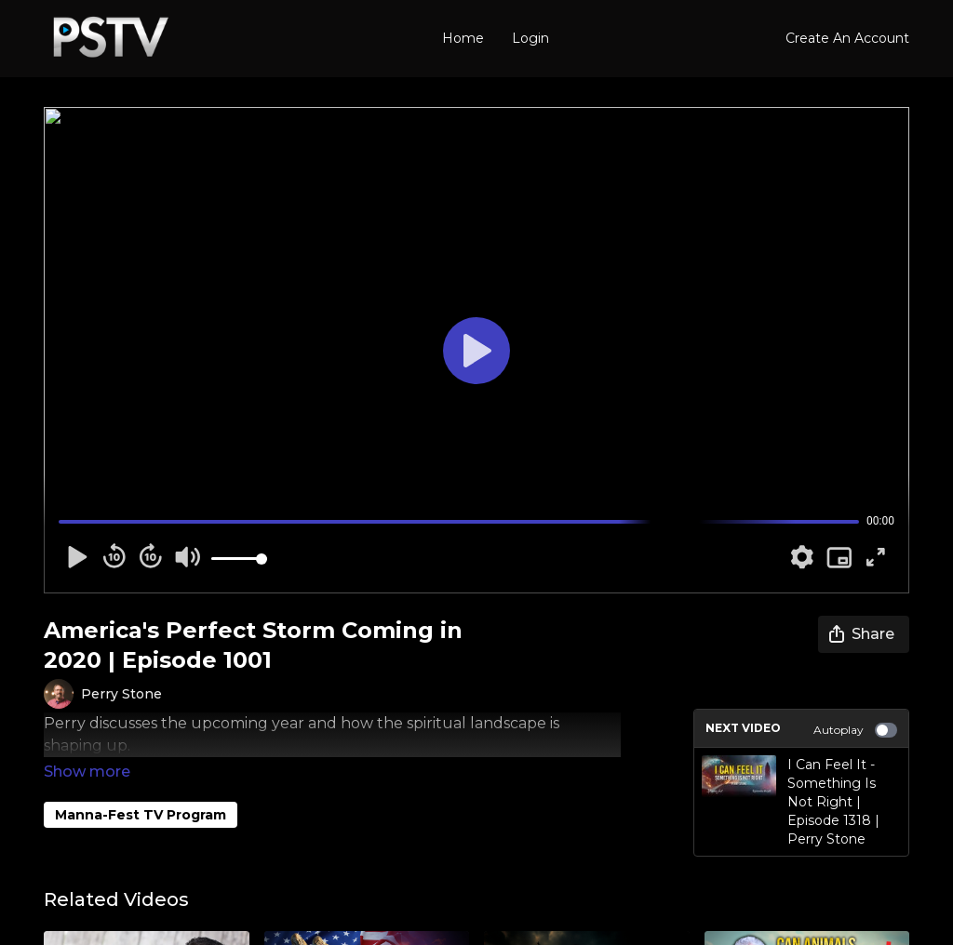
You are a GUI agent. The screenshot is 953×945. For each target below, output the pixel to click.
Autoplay (855, 730)
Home (463, 38)
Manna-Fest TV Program (140, 788)
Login (530, 38)
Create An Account (847, 38)
